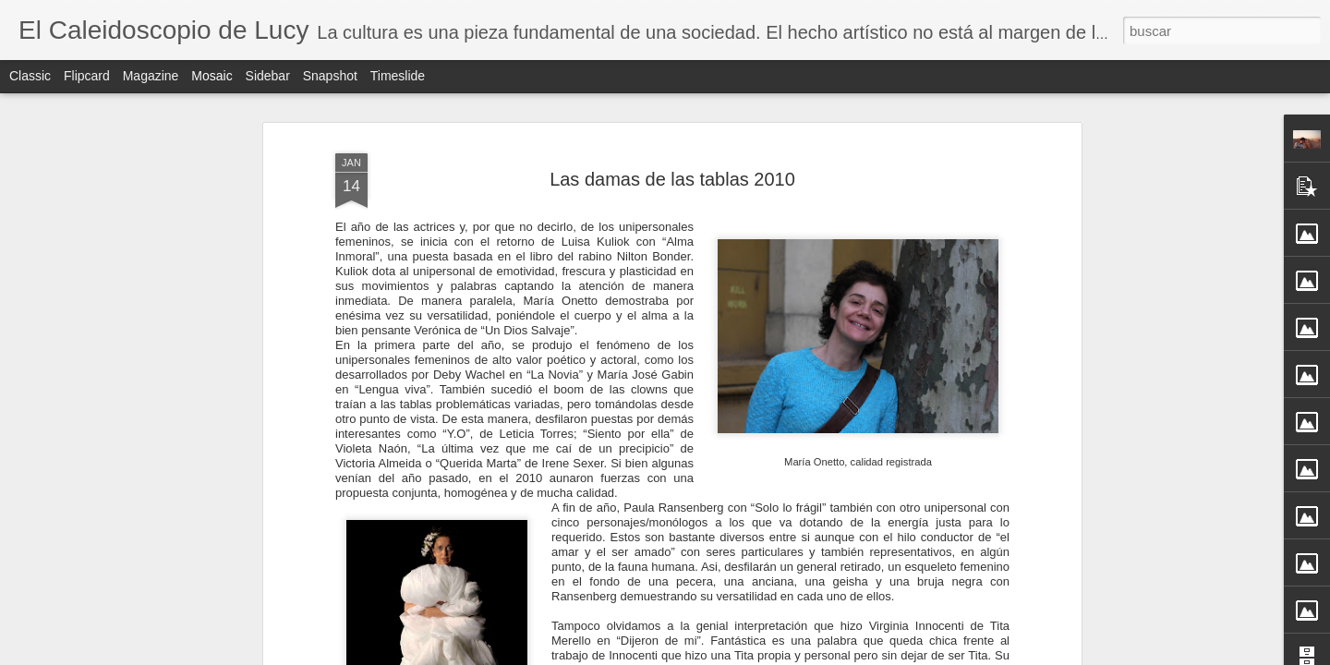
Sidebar (268, 75)
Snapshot (330, 75)
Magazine (151, 75)
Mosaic (211, 75)
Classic (30, 75)
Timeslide (397, 75)
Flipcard (87, 75)
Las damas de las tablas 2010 (672, 179)
